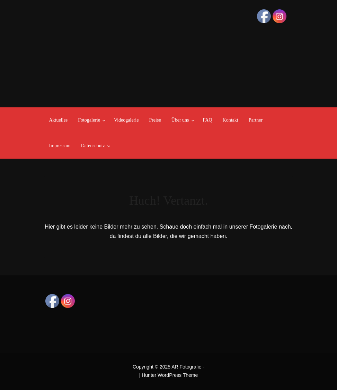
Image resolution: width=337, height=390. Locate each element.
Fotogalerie (89, 120)
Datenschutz (93, 145)
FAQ (207, 120)
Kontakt (230, 120)
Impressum (60, 145)
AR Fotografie (186, 367)
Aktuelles (58, 120)
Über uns (180, 120)
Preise (155, 120)
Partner (256, 120)
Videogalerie (126, 120)
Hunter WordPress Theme (170, 375)
